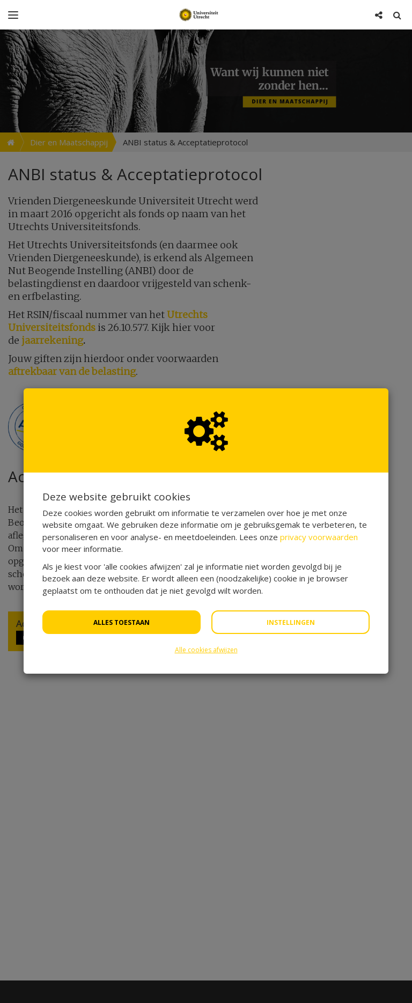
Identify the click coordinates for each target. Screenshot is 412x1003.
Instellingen (291, 593)
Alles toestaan (121, 593)
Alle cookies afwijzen (206, 620)
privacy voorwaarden (319, 507)
